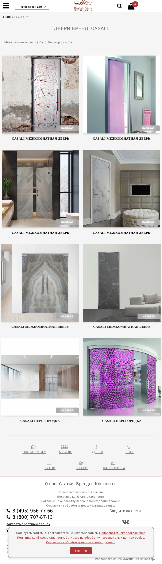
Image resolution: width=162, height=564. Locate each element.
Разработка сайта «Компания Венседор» (125, 559)
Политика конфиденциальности (80, 497)
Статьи (66, 483)
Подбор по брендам (32, 6)
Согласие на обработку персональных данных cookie (80, 501)
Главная (9, 17)
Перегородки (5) (60, 42)
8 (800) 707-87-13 (30, 517)
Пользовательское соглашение (81, 492)
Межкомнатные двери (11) (23, 42)
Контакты (105, 483)
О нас (51, 483)
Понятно (81, 550)
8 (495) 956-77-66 (30, 510)
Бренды (84, 483)
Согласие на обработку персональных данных (80, 505)
